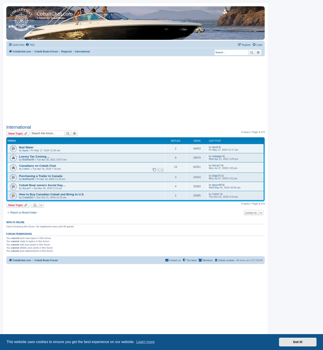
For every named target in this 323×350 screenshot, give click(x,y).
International (18, 127)
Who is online (15, 222)
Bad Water (26, 147)
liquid (25, 150)
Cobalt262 (28, 197)
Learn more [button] (145, 342)
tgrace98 (217, 185)
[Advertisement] (135, 89)
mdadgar (217, 156)
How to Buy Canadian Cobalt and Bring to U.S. (51, 194)
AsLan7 (216, 165)
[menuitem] (30, 44)
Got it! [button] (298, 342)
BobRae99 (28, 159)
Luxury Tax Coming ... (34, 156)
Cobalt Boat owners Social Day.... (42, 185)
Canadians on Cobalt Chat (37, 165)
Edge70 (216, 175)
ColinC (26, 168)
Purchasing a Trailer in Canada (40, 176)
